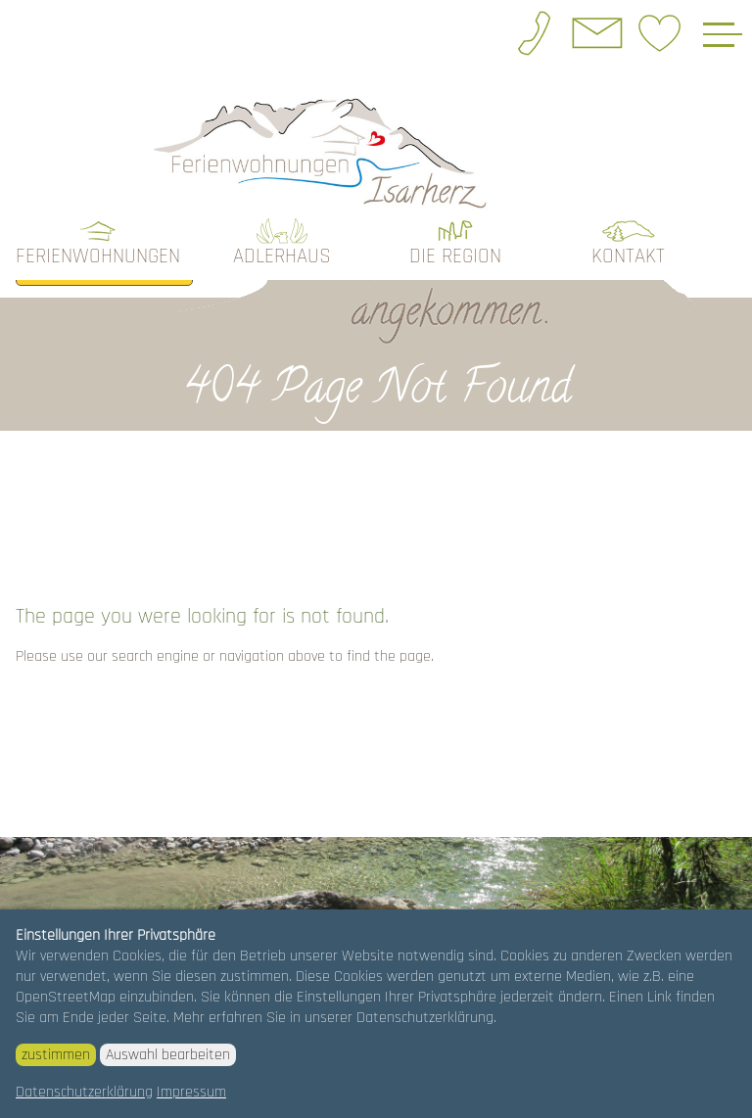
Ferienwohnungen (98, 256)
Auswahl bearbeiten (168, 1055)
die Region (455, 256)
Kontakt (628, 256)
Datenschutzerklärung (84, 1092)
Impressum (191, 1092)
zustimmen (56, 1055)
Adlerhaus (282, 256)
